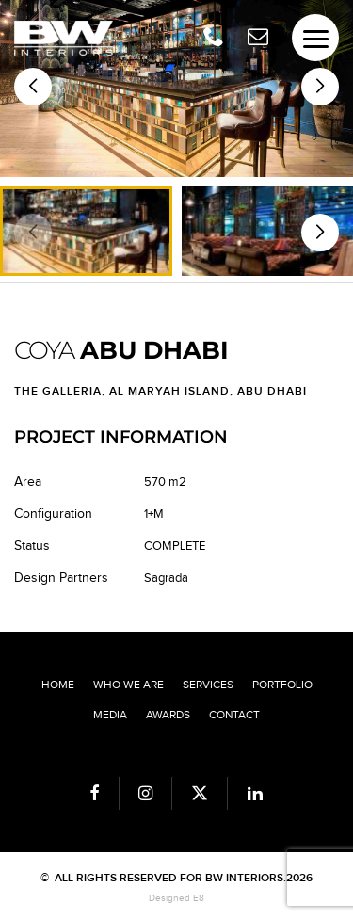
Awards (168, 714)
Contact (234, 714)
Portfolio (282, 684)
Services (208, 684)
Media (110, 714)
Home (57, 684)
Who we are (128, 684)
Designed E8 (176, 898)
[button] (320, 86)
